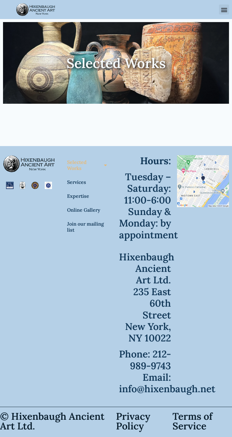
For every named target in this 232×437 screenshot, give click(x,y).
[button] (224, 10)
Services (76, 182)
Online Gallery (83, 210)
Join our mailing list (85, 227)
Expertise (78, 196)
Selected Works (87, 165)
